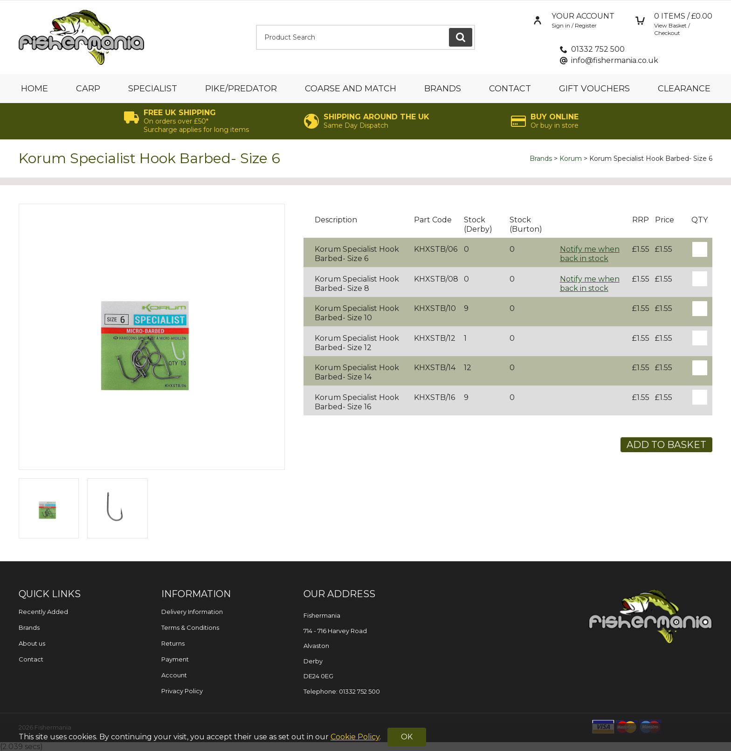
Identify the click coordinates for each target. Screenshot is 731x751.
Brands (442, 88)
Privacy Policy (182, 691)
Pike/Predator (241, 88)
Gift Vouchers (594, 88)
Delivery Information (192, 611)
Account (174, 675)
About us (32, 643)
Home (34, 88)
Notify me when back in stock (590, 254)
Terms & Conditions (190, 627)
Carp (88, 88)
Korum (570, 158)
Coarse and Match (350, 88)
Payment (175, 659)
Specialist (152, 88)
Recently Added (43, 611)
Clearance (684, 88)
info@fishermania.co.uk (614, 60)
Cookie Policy (355, 736)
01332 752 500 (598, 49)
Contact (510, 88)
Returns (173, 643)
